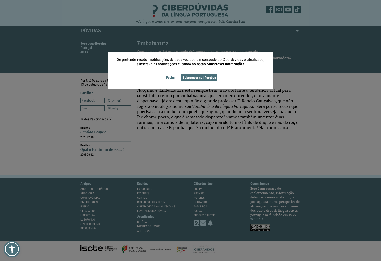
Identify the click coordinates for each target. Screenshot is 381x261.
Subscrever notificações (199, 77)
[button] (12, 249)
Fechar (171, 77)
